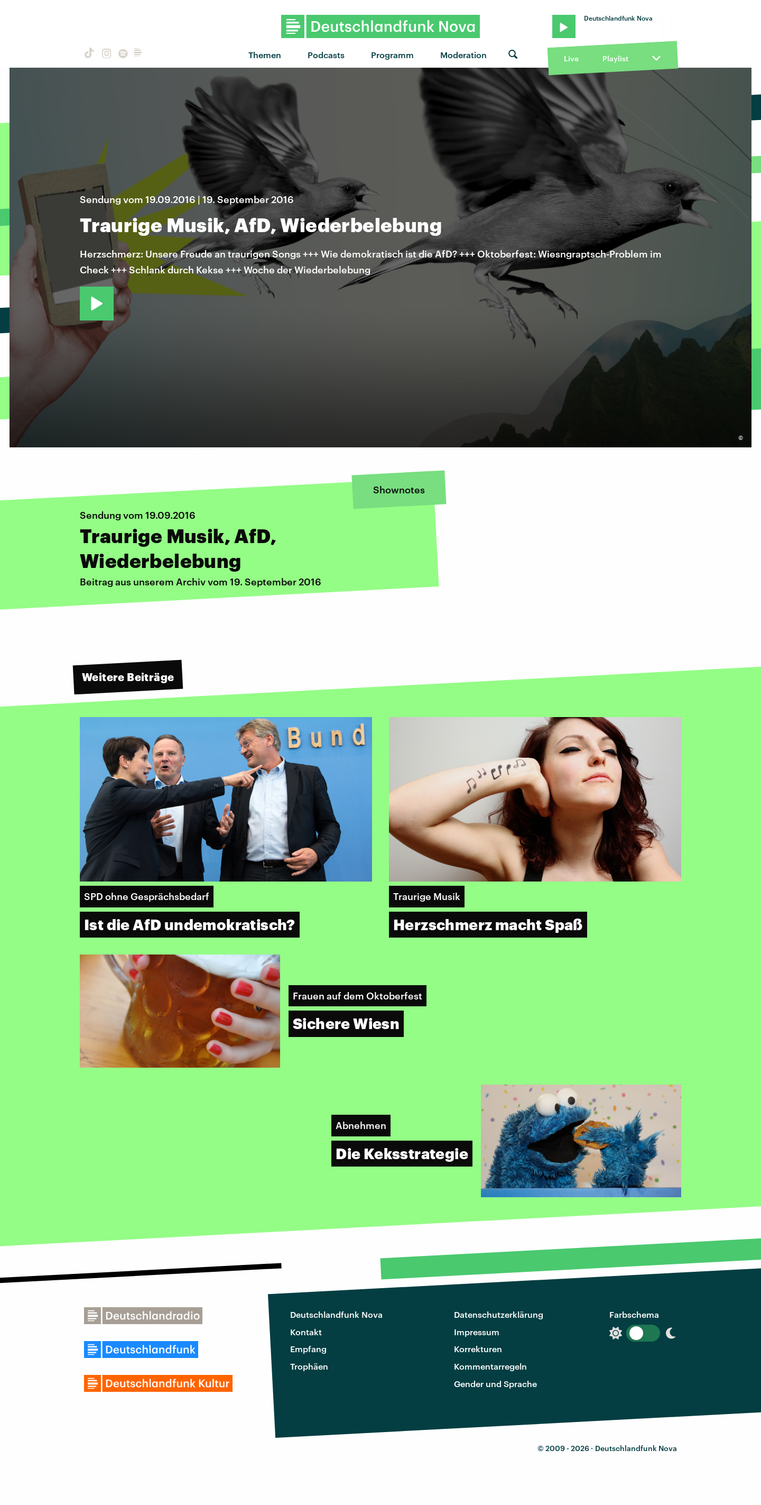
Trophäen (309, 1366)
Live (571, 58)
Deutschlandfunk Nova (336, 1314)
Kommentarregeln (490, 1366)
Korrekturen (478, 1349)
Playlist (615, 58)
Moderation (463, 55)
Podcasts (326, 55)
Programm (392, 55)
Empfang (308, 1349)
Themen (264, 55)
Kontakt (306, 1332)
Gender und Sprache (495, 1384)
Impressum (476, 1332)
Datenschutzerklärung (498, 1314)
